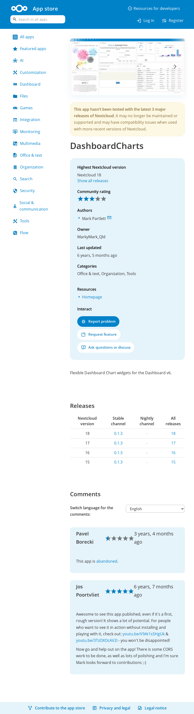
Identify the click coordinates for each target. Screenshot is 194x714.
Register (173, 21)
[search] (37, 19)
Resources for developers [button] (154, 8)
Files (20, 96)
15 (173, 462)
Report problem (98, 321)
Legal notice (152, 708)
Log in (145, 21)
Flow (20, 232)
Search (22, 178)
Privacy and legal (111, 708)
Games (23, 107)
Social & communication (30, 206)
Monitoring (26, 131)
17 (173, 443)
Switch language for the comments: (91, 511)
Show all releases (92, 180)
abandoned (106, 561)
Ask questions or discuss (105, 347)
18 (173, 433)
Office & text (27, 155)
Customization (29, 72)
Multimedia (26, 143)
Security (24, 190)
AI (18, 60)
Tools (21, 221)
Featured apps (29, 48)
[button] (78, 66)
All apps (23, 36)
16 (173, 452)
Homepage (92, 297)
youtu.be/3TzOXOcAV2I (96, 640)
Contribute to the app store (56, 708)
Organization (28, 167)
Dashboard (26, 84)
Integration (26, 119)
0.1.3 (118, 433)
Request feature (99, 334)
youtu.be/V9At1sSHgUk (144, 634)
